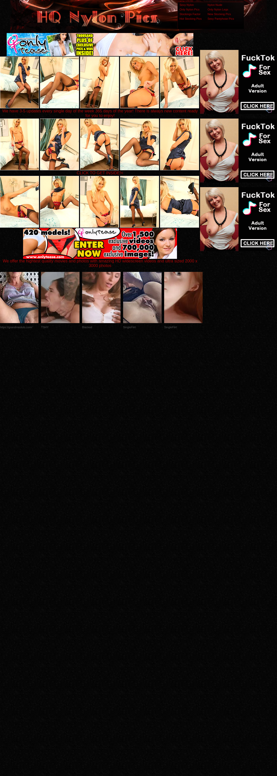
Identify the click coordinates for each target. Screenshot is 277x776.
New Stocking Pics (219, 14)
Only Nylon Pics (190, 9)
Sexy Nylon (187, 4)
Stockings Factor (190, 14)
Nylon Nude (214, 4)
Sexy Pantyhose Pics (220, 18)
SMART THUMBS (147, 674)
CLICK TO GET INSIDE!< (100, 173)
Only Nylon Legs (217, 9)
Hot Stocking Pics (191, 18)
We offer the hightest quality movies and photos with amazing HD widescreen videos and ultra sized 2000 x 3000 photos (100, 261)
